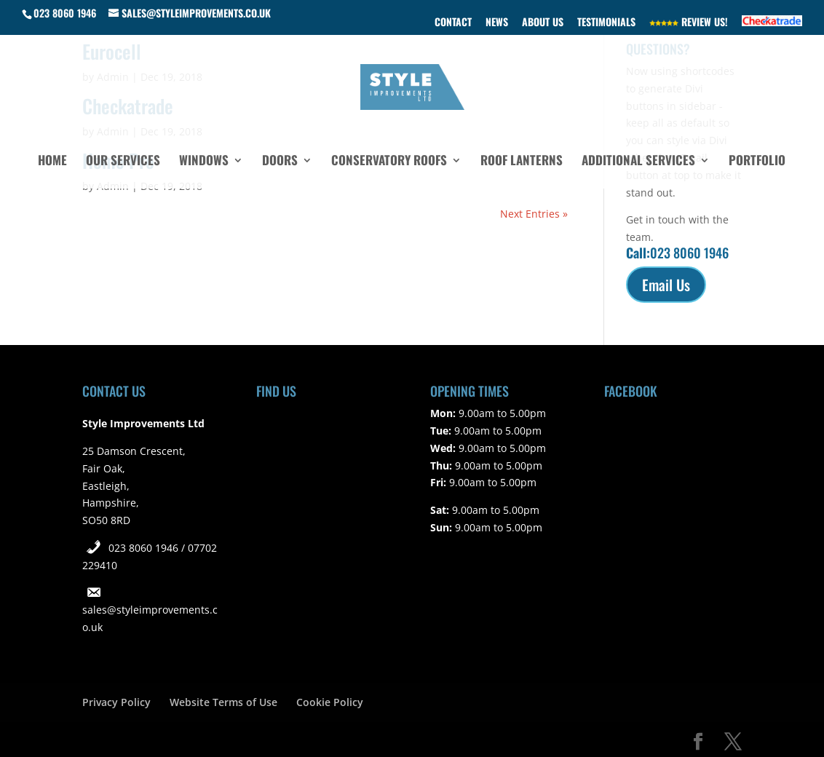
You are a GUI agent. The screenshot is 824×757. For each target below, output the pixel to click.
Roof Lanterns (521, 162)
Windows (204, 162)
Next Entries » (534, 214)
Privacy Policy (116, 702)
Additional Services (638, 162)
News (497, 23)
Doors (280, 162)
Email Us (666, 285)
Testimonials (606, 23)
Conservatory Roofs (389, 162)
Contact (453, 23)
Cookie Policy (329, 702)
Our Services (123, 162)
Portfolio (757, 162)
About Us (542, 23)
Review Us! (688, 23)
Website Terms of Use (223, 702)
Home (52, 162)
